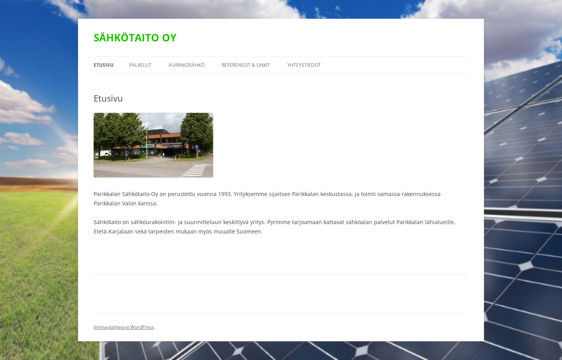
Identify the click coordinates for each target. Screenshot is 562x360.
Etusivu (104, 65)
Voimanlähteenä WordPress (124, 327)
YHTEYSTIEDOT (304, 65)
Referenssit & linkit (246, 65)
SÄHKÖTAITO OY (135, 37)
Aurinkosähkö (187, 65)
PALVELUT (140, 65)
